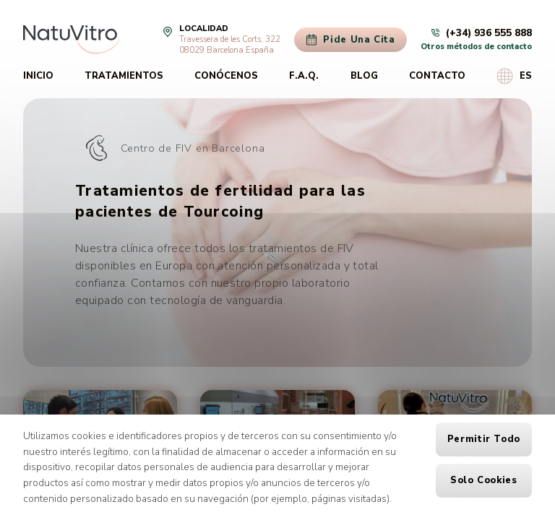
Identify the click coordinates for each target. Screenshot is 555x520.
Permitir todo (483, 439)
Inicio (38, 75)
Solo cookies (483, 480)
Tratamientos (124, 75)
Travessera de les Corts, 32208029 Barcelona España (229, 45)
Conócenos (226, 75)
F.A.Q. (304, 75)
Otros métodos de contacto (476, 46)
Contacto (437, 75)
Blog (364, 75)
